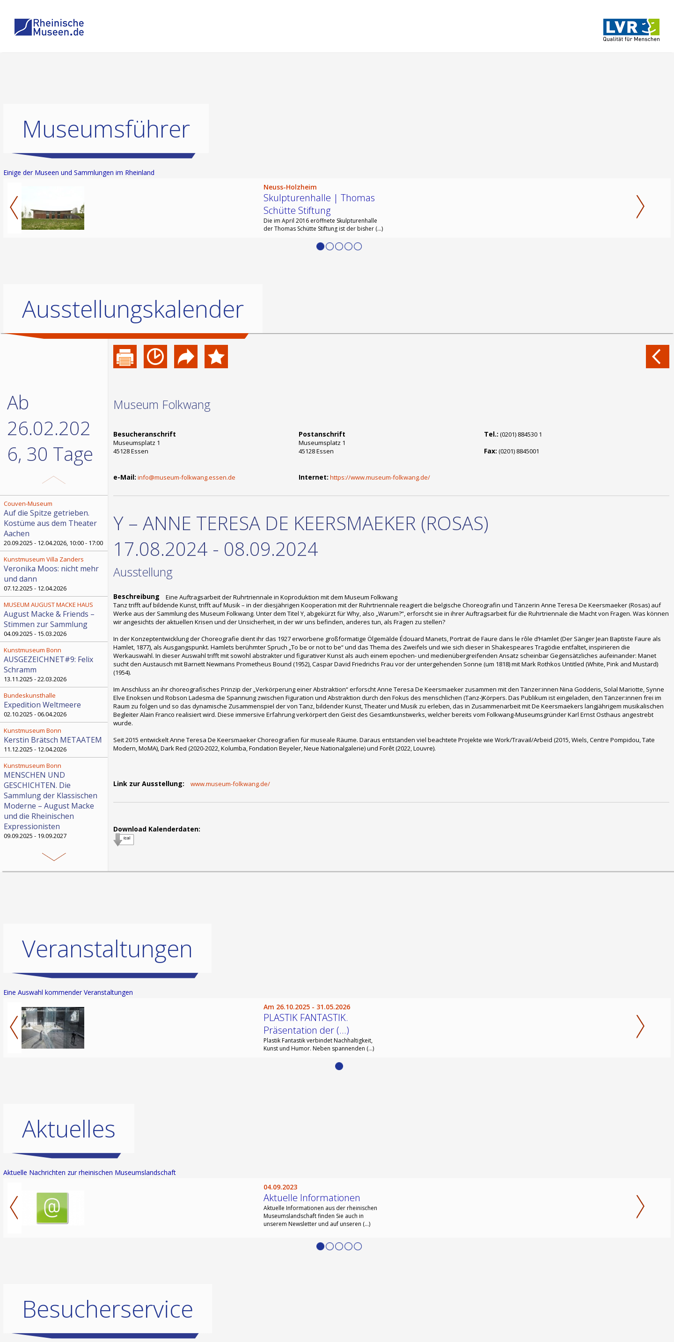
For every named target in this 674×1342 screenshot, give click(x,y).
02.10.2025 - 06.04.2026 (55, 704)
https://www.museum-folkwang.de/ (380, 477)
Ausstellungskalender (133, 309)
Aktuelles (69, 1129)
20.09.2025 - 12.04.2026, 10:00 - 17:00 (55, 523)
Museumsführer (106, 129)
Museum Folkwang (162, 404)
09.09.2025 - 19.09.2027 (55, 800)
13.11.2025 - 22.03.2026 (55, 664)
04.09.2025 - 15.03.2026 (55, 619)
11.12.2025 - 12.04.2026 (55, 739)
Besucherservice (107, 1309)
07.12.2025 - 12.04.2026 (55, 573)
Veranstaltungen (107, 948)
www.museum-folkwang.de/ (230, 784)
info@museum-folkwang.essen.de (186, 477)
